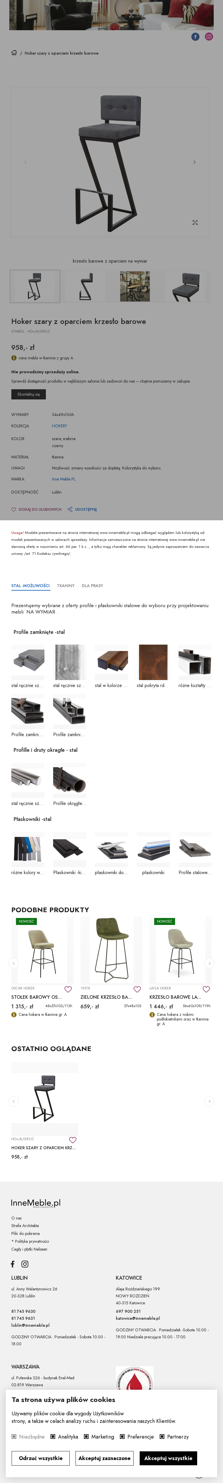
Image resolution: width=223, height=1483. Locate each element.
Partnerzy (178, 1437)
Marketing (102, 1437)
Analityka (68, 1437)
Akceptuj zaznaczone (104, 1458)
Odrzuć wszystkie (41, 1458)
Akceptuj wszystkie (168, 1458)
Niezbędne (32, 1437)
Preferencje (140, 1437)
